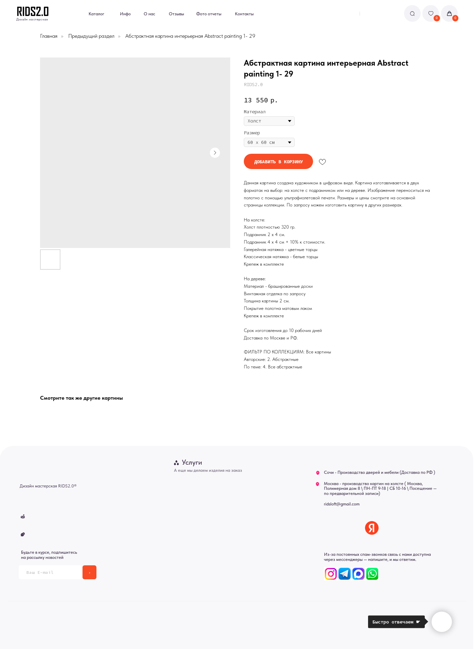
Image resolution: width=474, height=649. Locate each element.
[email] (51, 572)
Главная (48, 36)
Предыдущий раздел (91, 36)
